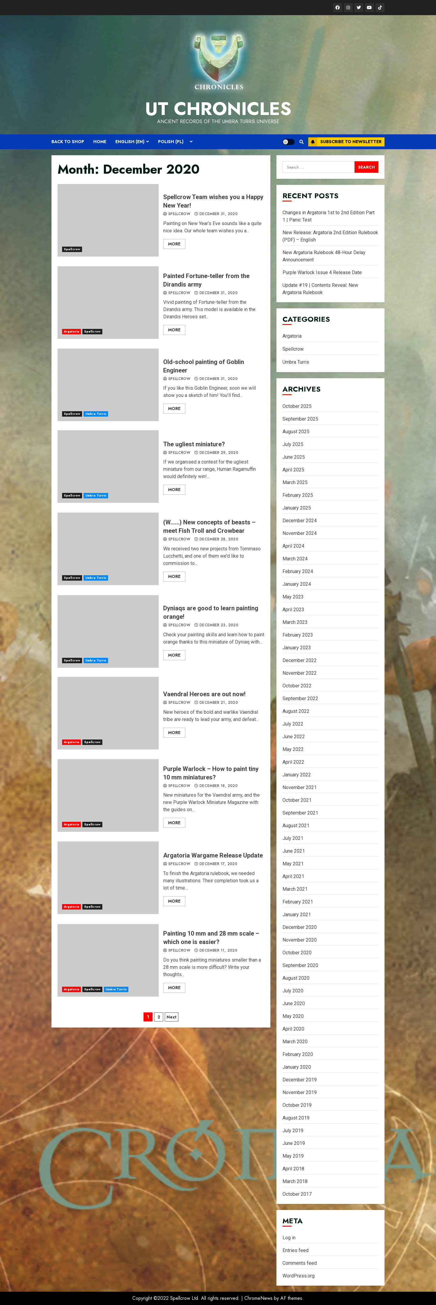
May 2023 (293, 597)
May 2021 (293, 864)
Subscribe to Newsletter (345, 141)
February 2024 (297, 571)
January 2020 (296, 1067)
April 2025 (293, 470)
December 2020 (299, 927)
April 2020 (293, 1029)
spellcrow (176, 214)
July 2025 (292, 444)
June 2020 (293, 1003)
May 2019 (293, 1156)
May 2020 (293, 1016)
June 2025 (293, 457)
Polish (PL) (170, 142)
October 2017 (297, 1194)
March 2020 (295, 1041)
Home (99, 142)
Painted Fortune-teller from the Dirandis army (108, 302)
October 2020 (297, 953)
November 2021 (299, 787)
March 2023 (295, 622)
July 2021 (292, 838)
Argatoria (71, 331)
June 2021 (293, 851)
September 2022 (300, 698)
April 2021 (293, 876)
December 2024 (299, 520)
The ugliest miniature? (108, 466)
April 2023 (293, 609)
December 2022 (299, 660)
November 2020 (299, 940)
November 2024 (299, 533)
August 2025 (295, 431)
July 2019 (292, 1130)
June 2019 (293, 1143)
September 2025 (300, 419)
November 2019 (299, 1092)
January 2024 (296, 584)
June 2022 (293, 736)
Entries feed (295, 1250)
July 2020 (292, 991)
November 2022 (299, 673)
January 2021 (296, 914)
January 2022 (296, 775)
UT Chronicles (218, 109)
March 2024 (295, 559)
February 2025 (297, 495)
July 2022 (292, 724)
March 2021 (295, 889)
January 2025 (296, 508)
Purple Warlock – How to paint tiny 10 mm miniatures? (108, 795)
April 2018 (293, 1169)
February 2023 (297, 635)
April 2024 (293, 546)
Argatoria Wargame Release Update (108, 877)
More (174, 244)
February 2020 (297, 1054)
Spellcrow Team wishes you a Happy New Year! (108, 220)
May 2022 (293, 749)
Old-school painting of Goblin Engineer (108, 385)
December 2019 (299, 1080)
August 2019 (295, 1118)
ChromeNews (258, 1298)
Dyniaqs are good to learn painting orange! (108, 631)
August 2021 (295, 825)
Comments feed (299, 1263)
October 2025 (297, 406)
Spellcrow (72, 249)
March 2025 (295, 482)
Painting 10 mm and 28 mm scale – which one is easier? (108, 960)
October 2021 (297, 800)
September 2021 (300, 813)
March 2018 (295, 1181)
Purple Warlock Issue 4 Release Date (322, 272)
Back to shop (67, 142)
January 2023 (296, 648)
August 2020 (295, 978)
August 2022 (295, 711)
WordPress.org (298, 1276)
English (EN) (129, 142)
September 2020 (300, 965)
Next (172, 1017)
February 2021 (297, 902)
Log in (289, 1238)
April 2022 (293, 762)
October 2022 (297, 686)
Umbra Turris (95, 414)
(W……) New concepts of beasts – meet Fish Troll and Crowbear (108, 549)
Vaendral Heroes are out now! (108, 713)
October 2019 (297, 1105)
